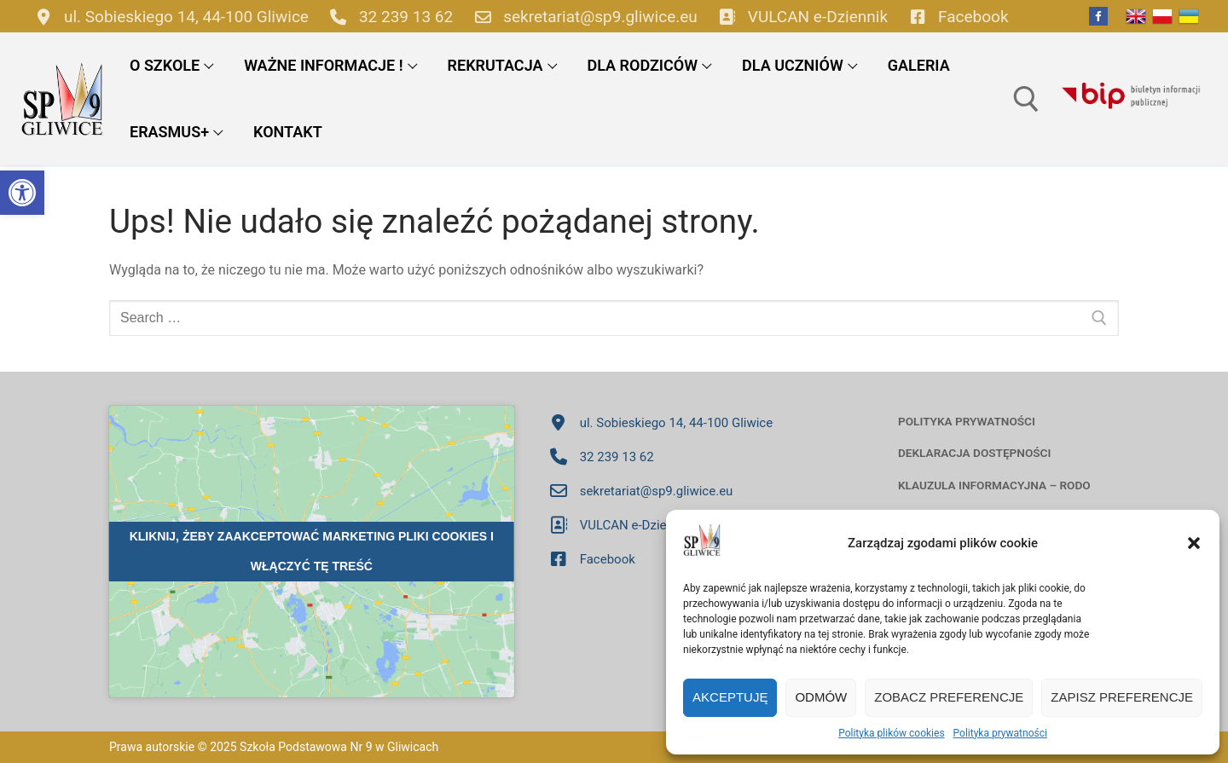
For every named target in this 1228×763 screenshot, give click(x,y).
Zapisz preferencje (1122, 697)
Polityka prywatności (1000, 733)
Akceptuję (730, 697)
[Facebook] (1098, 16)
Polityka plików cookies (891, 733)
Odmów (821, 697)
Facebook (955, 16)
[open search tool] (1026, 99)
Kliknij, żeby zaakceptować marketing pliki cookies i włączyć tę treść (312, 551)
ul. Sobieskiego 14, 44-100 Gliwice (168, 16)
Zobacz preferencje (948, 697)
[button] (22, 193)
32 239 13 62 (387, 16)
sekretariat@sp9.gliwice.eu (582, 16)
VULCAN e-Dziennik (799, 16)
